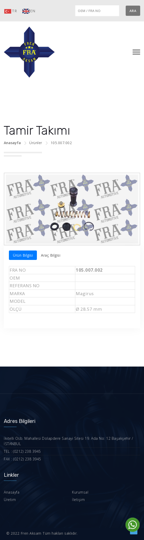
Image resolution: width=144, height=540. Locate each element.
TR (10, 11)
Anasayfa (12, 142)
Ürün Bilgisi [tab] (23, 255)
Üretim (10, 499)
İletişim (78, 499)
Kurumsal (80, 492)
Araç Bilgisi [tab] (50, 255)
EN (28, 11)
